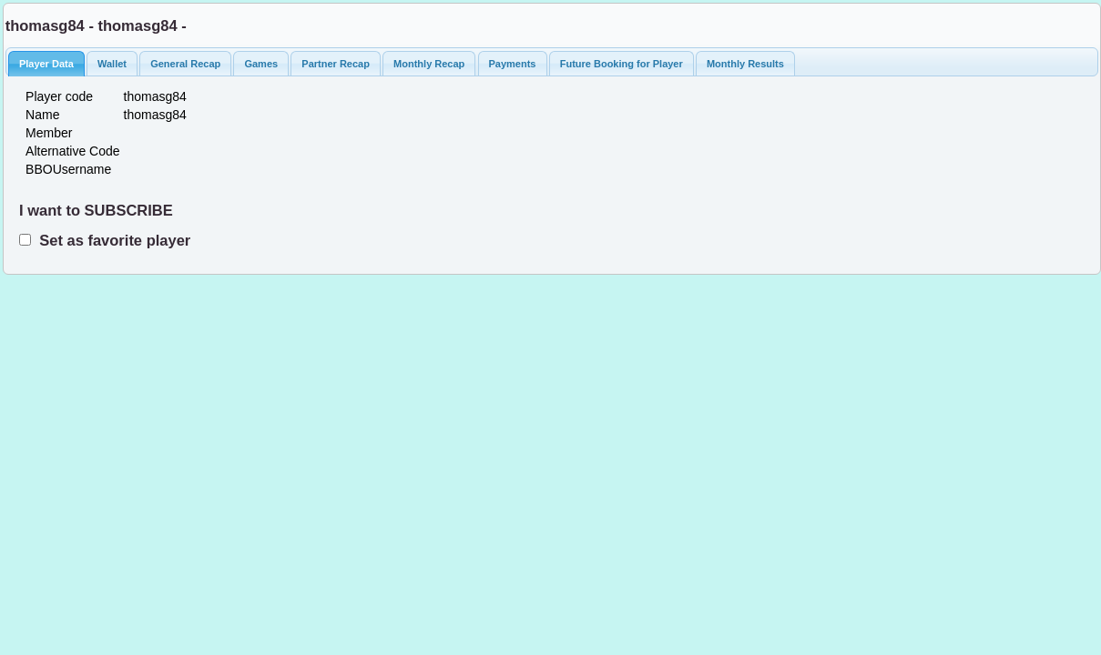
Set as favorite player (110, 240)
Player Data (46, 63)
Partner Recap (335, 63)
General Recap (185, 63)
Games (261, 63)
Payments (512, 63)
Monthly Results (745, 63)
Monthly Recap (428, 63)
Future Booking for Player (621, 63)
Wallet (112, 63)
